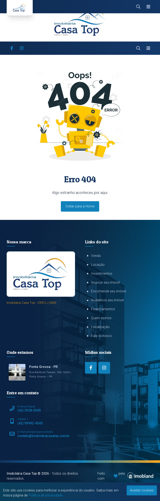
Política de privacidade (46, 495)
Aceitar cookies (142, 490)
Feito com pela (125, 476)
